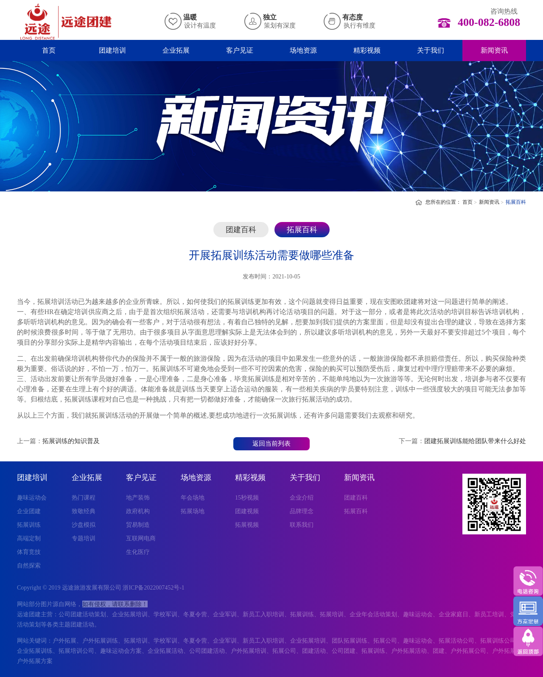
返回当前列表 (271, 443)
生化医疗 (138, 552)
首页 (49, 50)
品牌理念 (301, 511)
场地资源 (303, 50)
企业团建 (29, 511)
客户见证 (239, 50)
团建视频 (247, 511)
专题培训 (83, 538)
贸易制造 (138, 525)
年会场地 (192, 497)
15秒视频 (247, 497)
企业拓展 (176, 50)
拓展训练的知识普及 (71, 441)
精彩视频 (367, 50)
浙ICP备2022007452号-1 (153, 587)
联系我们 (301, 525)
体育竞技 (29, 552)
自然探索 (29, 565)
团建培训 (112, 50)
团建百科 (241, 229)
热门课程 (83, 497)
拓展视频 (247, 525)
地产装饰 (138, 497)
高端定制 (29, 538)
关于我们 (430, 50)
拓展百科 (516, 202)
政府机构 (138, 511)
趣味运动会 (32, 497)
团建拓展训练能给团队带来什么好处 (475, 441)
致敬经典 (83, 511)
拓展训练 (29, 525)
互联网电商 (141, 538)
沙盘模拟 (83, 525)
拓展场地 (192, 511)
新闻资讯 (494, 50)
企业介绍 (301, 497)
